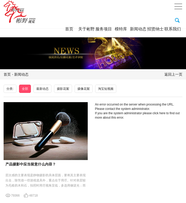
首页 (69, 29)
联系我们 (172, 29)
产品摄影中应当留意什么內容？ (30, 164)
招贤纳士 (155, 29)
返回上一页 (173, 74)
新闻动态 (138, 29)
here (162, 113)
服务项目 (103, 29)
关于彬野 (86, 29)
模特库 (121, 29)
